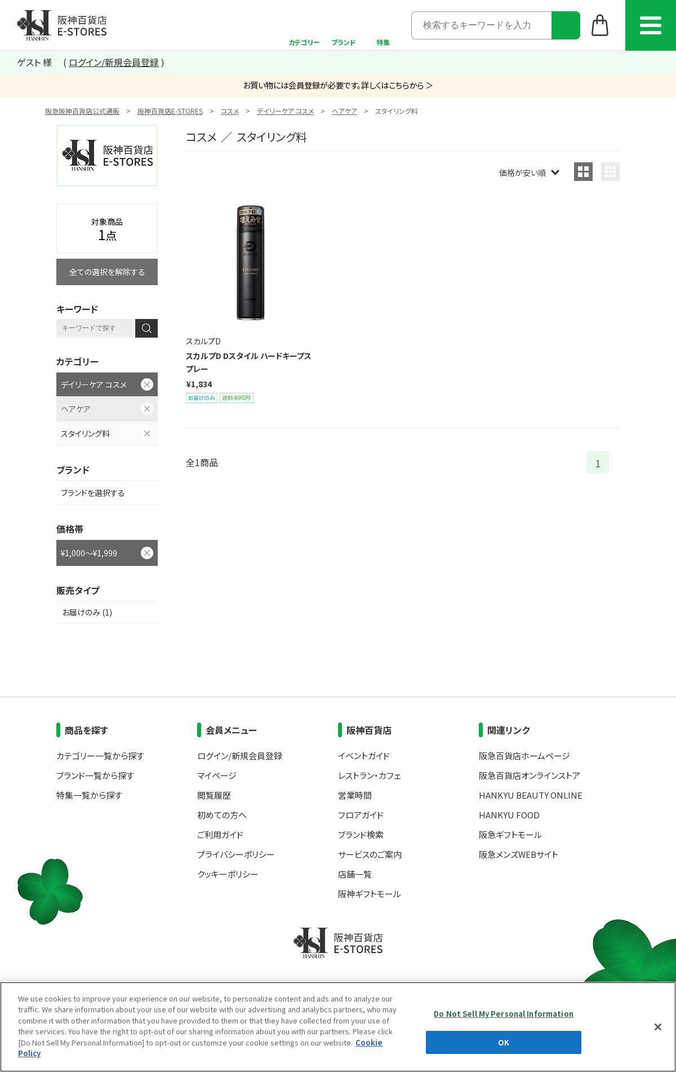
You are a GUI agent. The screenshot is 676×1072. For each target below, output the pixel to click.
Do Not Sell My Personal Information (503, 1044)
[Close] (658, 1058)
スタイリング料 (85, 433)
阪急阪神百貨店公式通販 (82, 111)
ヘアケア (344, 111)
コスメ (230, 111)
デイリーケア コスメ (285, 111)
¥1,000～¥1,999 (89, 553)
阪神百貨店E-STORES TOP (61, 25)
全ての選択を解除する (107, 271)
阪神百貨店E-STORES (170, 111)
